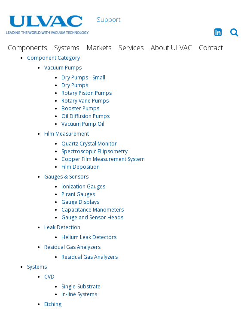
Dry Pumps (74, 85)
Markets (99, 47)
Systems (66, 47)
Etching (52, 304)
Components (27, 47)
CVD (49, 276)
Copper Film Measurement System (103, 159)
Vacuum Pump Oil (82, 123)
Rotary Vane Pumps (85, 100)
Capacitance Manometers (92, 209)
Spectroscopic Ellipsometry (94, 151)
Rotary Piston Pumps (86, 93)
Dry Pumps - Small (83, 77)
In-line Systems (79, 294)
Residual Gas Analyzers (72, 247)
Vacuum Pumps (63, 67)
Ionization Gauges (83, 186)
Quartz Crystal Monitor (89, 143)
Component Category (53, 57)
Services (131, 47)
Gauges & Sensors (66, 176)
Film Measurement (66, 133)
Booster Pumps (80, 108)
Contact (211, 47)
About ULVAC (171, 47)
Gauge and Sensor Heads (92, 217)
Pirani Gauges (78, 194)
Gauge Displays (80, 202)
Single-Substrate (81, 286)
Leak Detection (62, 227)
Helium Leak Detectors (88, 237)
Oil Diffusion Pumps (85, 116)
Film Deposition (80, 166)
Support (109, 19)
